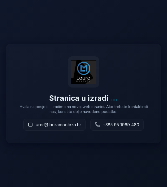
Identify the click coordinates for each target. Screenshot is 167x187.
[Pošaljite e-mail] (54, 125)
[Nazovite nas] (117, 125)
